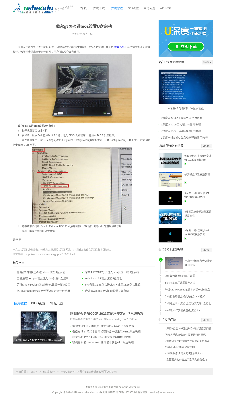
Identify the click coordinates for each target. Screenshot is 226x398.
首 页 (83, 8)
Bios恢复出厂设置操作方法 (180, 282)
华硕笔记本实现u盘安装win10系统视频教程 (197, 157)
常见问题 (149, 8)
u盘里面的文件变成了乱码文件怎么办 (186, 359)
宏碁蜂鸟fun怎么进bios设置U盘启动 (107, 290)
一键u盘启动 (68, 371)
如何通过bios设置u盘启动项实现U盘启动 (188, 303)
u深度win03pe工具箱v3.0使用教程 (181, 117)
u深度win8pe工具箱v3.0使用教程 (181, 131)
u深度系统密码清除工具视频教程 (197, 213)
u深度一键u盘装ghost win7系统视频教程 (196, 195)
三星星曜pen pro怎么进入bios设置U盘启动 (43, 278)
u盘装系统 (118, 46)
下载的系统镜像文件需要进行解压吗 (185, 334)
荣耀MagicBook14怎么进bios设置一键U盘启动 (41, 284)
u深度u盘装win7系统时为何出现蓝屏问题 (188, 328)
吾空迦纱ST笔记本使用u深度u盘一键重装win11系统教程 (106, 331)
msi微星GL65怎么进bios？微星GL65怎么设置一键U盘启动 (111, 284)
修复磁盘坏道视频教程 (197, 174)
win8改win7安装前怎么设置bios (182, 310)
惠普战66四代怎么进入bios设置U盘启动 (41, 272)
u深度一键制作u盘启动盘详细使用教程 (184, 137)
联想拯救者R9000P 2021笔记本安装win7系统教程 (106, 313)
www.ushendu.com (88, 392)
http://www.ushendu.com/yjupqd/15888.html (50, 254)
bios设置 (133, 8)
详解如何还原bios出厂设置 (180, 275)
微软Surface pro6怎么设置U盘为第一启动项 (43, 290)
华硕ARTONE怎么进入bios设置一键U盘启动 (112, 272)
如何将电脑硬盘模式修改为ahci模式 (185, 296)
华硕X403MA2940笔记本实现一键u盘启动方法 (187, 290)
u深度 (34, 371)
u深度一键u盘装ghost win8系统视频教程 (196, 232)
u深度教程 (116, 8)
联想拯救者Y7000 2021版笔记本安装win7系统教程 (103, 342)
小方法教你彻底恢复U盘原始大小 (183, 353)
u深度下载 (98, 8)
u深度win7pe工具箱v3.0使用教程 (181, 124)
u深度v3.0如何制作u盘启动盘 (186, 108)
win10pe (165, 7)
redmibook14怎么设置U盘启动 (103, 278)
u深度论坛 (134, 386)
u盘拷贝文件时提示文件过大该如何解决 (187, 340)
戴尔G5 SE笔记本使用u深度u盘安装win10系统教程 (103, 326)
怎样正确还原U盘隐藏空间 (180, 347)
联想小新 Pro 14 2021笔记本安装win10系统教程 (101, 336)
